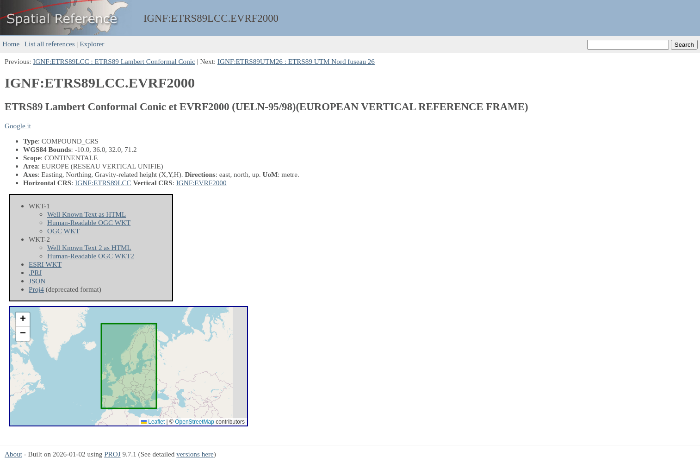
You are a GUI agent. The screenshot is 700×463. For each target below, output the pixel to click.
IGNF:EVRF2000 (201, 183)
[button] (23, 320)
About (13, 454)
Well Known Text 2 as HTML (89, 247)
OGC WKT (63, 231)
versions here (195, 454)
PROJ (112, 454)
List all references (50, 44)
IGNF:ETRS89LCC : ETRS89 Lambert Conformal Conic (114, 61)
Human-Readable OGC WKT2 (90, 256)
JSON (37, 281)
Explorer (92, 44)
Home (10, 44)
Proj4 (36, 289)
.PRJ (35, 272)
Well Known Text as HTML (86, 214)
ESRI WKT (45, 264)
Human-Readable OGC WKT (88, 222)
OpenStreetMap (194, 422)
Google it (18, 126)
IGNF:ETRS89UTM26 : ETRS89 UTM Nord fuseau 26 (296, 61)
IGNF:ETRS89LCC (103, 183)
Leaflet (153, 422)
